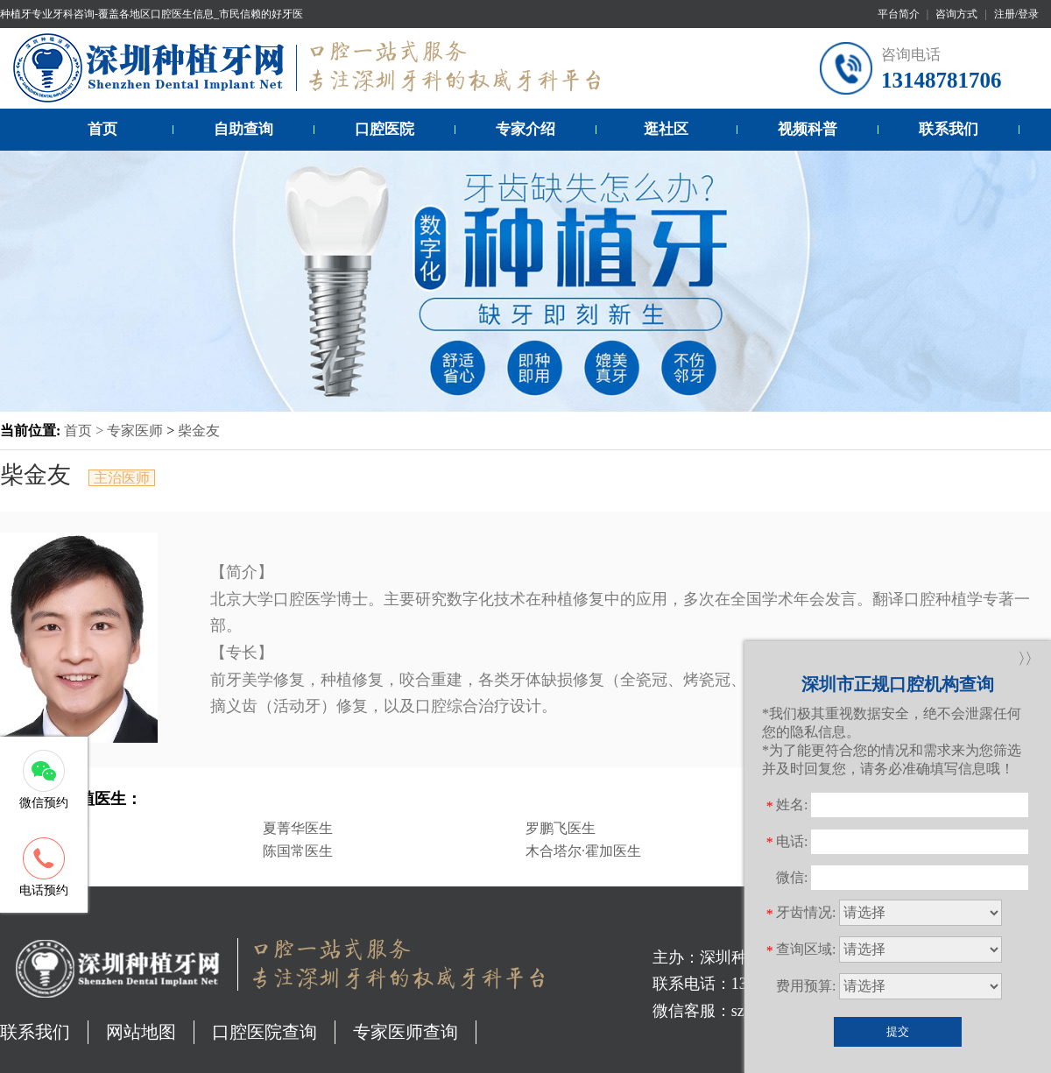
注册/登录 (1016, 14)
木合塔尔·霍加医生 (583, 851)
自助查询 (243, 129)
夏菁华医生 (298, 828)
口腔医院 (384, 129)
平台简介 (899, 14)
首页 (102, 129)
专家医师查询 (405, 1031)
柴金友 (199, 430)
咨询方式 (956, 14)
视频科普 (807, 129)
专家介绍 (525, 129)
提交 (897, 1031)
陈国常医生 (298, 851)
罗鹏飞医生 (561, 828)
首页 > (85, 430)
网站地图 (141, 1031)
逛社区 (666, 129)
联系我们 (948, 129)
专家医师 (135, 430)
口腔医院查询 (264, 1031)
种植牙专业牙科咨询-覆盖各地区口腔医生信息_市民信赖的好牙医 (151, 14)
